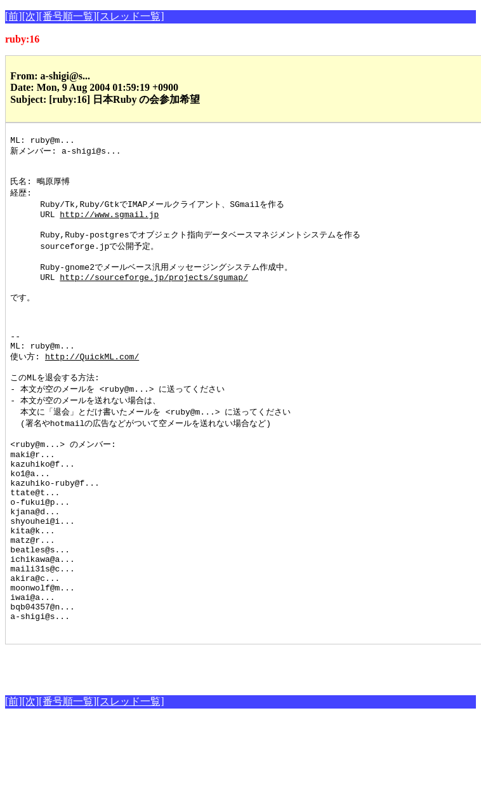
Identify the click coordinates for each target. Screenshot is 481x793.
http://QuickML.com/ (92, 386)
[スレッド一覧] (130, 16)
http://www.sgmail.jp (109, 224)
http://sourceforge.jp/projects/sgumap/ (153, 294)
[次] (30, 16)
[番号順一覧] (67, 16)
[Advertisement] (153, 738)
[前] (13, 16)
